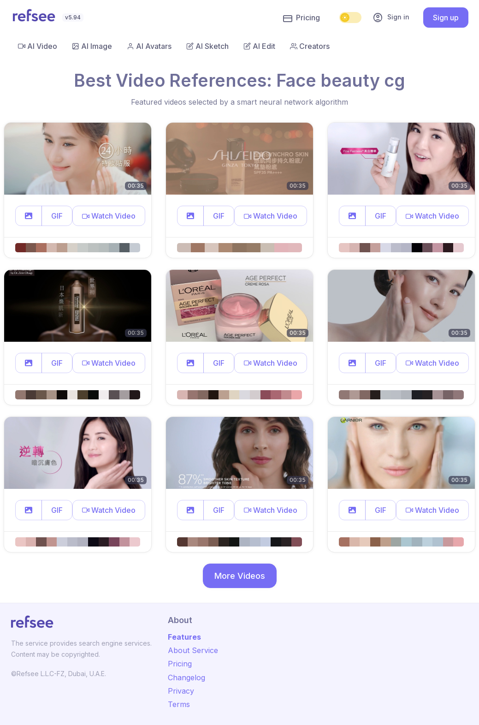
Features (184, 637)
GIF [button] (57, 215)
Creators (310, 46)
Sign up (446, 17)
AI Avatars (149, 46)
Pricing (301, 18)
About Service (193, 650)
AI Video (37, 46)
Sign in (391, 17)
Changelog (186, 677)
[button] (28, 216)
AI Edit (259, 46)
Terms (179, 704)
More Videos (239, 576)
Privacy (181, 690)
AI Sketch (207, 46)
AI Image (92, 46)
